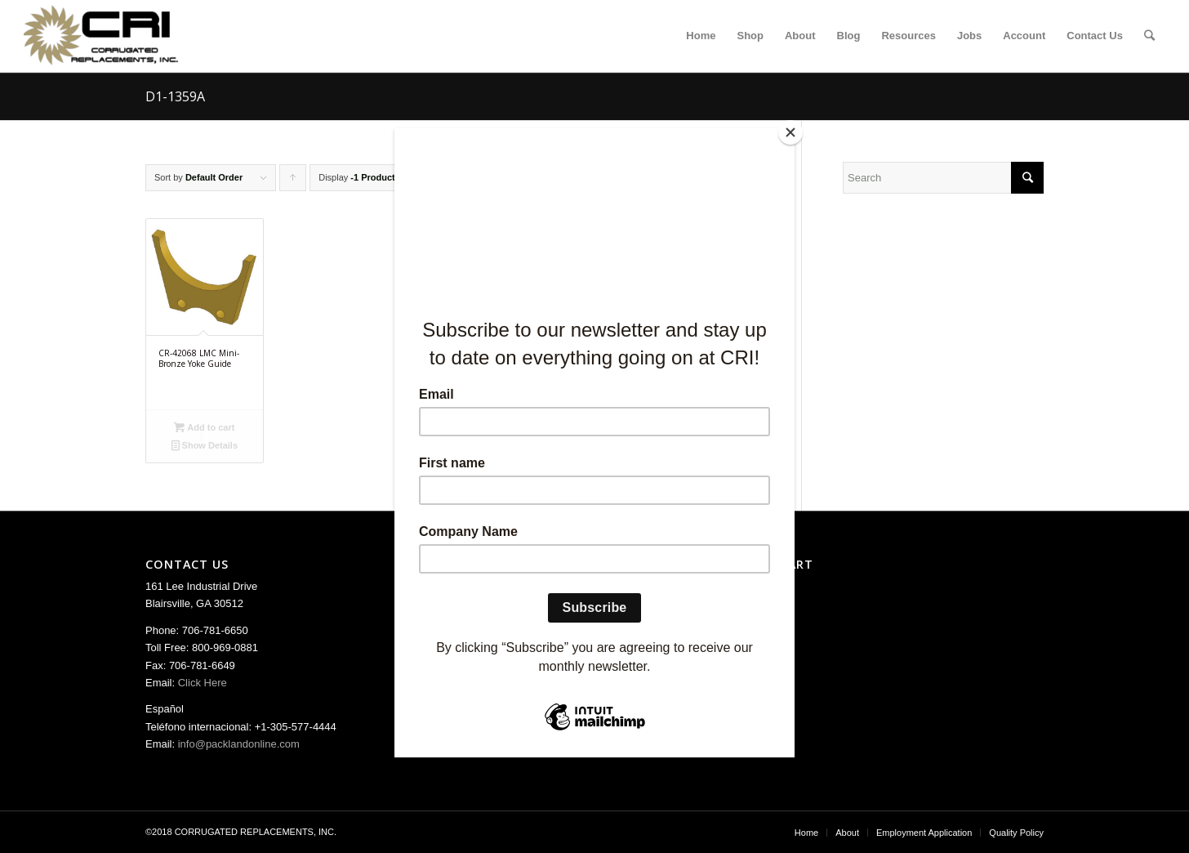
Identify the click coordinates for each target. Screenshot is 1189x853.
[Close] (790, 132)
